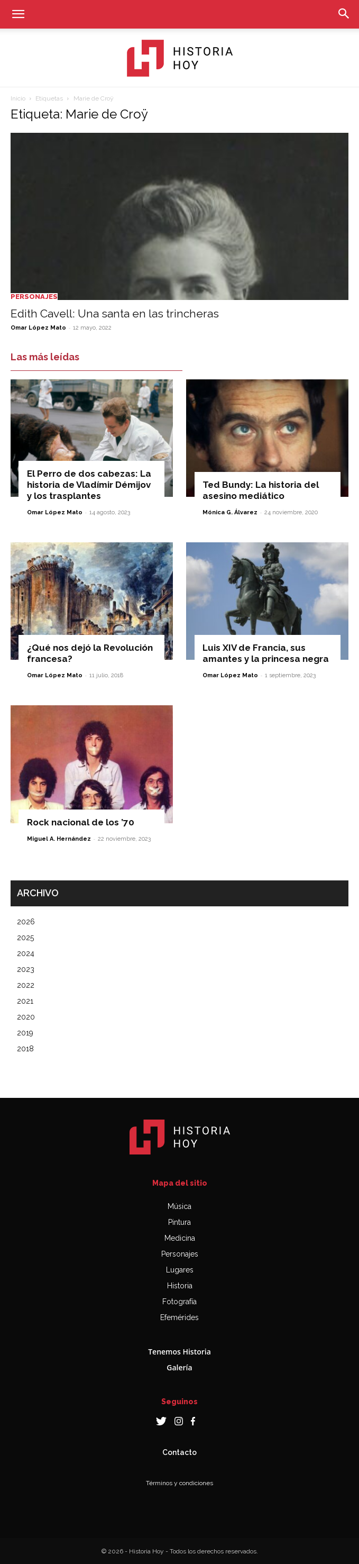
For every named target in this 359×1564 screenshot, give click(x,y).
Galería (179, 1367)
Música (179, 1206)
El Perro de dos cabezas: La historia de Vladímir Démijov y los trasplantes (89, 484)
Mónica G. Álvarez (229, 512)
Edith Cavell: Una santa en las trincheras (115, 313)
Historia (179, 1285)
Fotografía (179, 1301)
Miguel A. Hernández (59, 838)
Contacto (179, 1452)
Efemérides (179, 1317)
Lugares (180, 1270)
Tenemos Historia (179, 1352)
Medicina (179, 1238)
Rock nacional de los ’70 (80, 822)
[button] (18, 14)
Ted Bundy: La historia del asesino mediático (260, 490)
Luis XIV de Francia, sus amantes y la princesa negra (265, 653)
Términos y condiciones (179, 1483)
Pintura (179, 1222)
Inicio (18, 98)
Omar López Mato (38, 327)
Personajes (34, 296)
